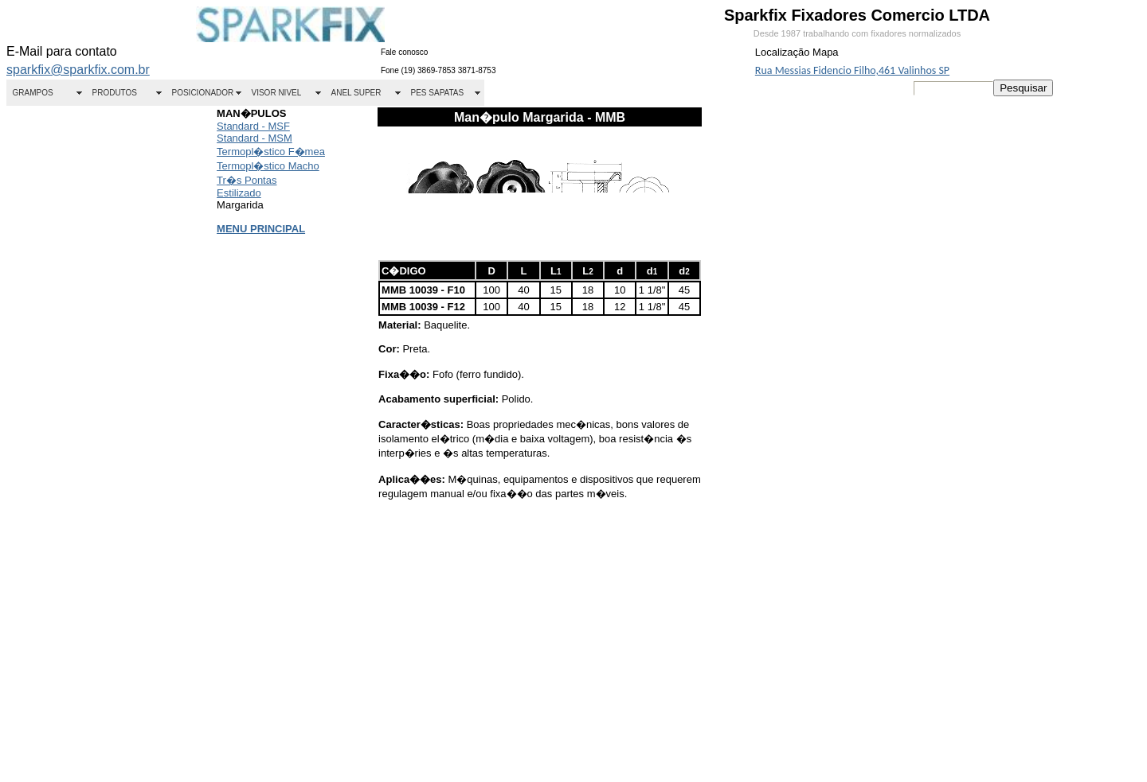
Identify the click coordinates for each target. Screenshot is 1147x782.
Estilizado (239, 193)
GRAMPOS (33, 92)
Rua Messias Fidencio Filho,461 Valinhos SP (852, 70)
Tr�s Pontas (246, 180)
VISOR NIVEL (277, 92)
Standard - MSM (254, 138)
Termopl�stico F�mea (271, 152)
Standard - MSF (253, 126)
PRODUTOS (115, 92)
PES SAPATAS (437, 92)
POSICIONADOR (203, 92)
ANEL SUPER (356, 92)
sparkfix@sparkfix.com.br (78, 69)
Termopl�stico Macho (268, 166)
